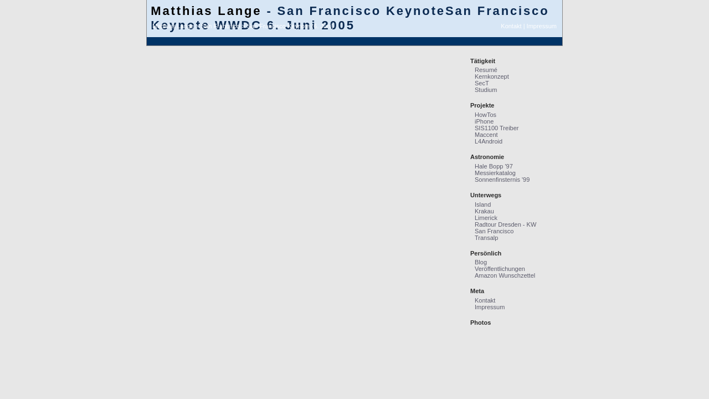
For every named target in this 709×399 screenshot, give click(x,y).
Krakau (484, 211)
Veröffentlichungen (500, 268)
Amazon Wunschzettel (505, 275)
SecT (482, 83)
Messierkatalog (495, 173)
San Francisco (220, 26)
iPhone (484, 121)
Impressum (542, 26)
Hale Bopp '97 (494, 166)
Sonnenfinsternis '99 (502, 179)
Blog (481, 262)
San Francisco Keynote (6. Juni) (290, 26)
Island (483, 204)
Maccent (486, 134)
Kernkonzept (492, 76)
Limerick (486, 217)
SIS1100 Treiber (497, 128)
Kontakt (511, 26)
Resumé (486, 69)
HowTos (485, 114)
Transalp (486, 237)
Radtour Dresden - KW (505, 224)
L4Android (488, 141)
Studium (486, 89)
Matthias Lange (206, 11)
